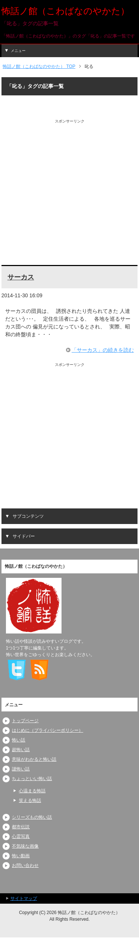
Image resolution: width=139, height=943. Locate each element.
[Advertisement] (69, 193)
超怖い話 (21, 749)
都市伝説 (21, 826)
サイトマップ (23, 898)
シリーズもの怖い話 (32, 817)
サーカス (20, 277)
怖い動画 (21, 855)
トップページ (25, 720)
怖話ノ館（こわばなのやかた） (65, 11)
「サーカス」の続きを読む (103, 350)
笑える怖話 (30, 800)
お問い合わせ (25, 865)
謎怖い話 (21, 769)
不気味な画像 (25, 846)
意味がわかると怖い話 (34, 759)
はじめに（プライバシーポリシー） (47, 730)
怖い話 (18, 740)
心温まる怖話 (32, 790)
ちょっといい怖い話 (32, 778)
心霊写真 (21, 836)
